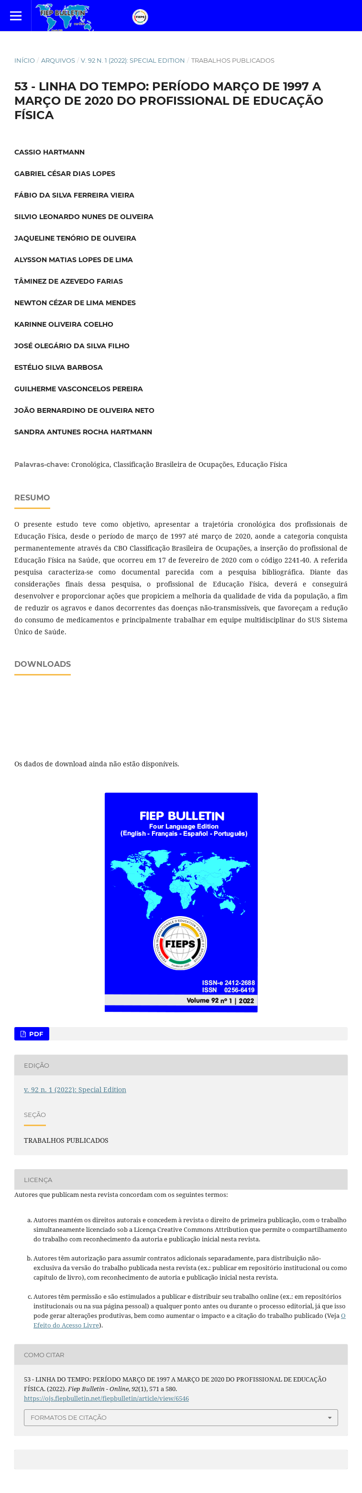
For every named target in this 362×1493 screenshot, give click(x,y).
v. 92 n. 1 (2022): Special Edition (133, 60)
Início (24, 60)
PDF (35, 1034)
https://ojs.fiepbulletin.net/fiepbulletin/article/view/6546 (106, 1398)
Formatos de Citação (69, 1417)
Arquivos (58, 60)
